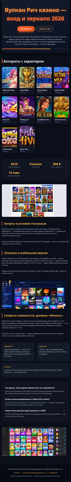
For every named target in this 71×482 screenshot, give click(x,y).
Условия (17, 473)
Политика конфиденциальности (34, 473)
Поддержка (53, 473)
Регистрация (25, 29)
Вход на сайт (46, 29)
